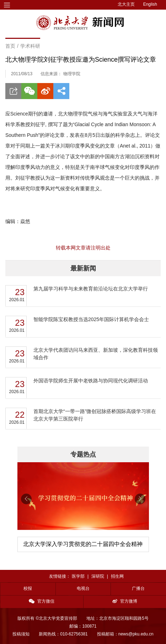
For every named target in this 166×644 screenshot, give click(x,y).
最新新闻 (83, 268)
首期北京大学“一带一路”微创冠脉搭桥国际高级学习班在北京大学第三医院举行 (94, 415)
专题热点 (83, 454)
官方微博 (124, 601)
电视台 (83, 588)
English (150, 4)
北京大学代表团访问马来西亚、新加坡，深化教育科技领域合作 (95, 353)
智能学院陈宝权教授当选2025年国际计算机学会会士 (91, 319)
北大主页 (126, 4)
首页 (10, 46)
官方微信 (41, 601)
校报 (27, 588)
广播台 (138, 588)
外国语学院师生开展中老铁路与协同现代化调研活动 (90, 380)
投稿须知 (21, 634)
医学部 (78, 576)
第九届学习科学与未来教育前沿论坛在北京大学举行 (90, 289)
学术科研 (30, 46)
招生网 (117, 576)
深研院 (97, 576)
